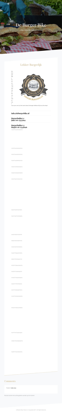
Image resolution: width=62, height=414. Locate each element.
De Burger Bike (31, 25)
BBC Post (13, 388)
